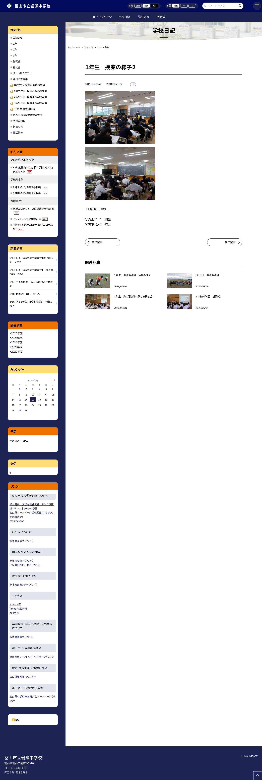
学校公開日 (19, 120)
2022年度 (17, 351)
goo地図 (14, 612)
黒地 (154, 6)
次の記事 (230, 242)
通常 (138, 6)
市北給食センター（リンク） (24, 584)
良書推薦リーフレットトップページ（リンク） (32, 656)
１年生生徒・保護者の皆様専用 (28, 91)
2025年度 (17, 338)
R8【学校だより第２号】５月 (30, 187)
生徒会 (16, 61)
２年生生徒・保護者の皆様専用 (28, 97)
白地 (146, 6)
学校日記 (124, 17)
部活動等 (18, 132)
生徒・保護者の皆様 (22, 108)
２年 (15, 49)
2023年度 (17, 347)
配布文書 (143, 17)
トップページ (104, 17)
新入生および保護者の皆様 (27, 114)
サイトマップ (251, 756)
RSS (17, 720)
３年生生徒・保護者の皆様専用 (28, 103)
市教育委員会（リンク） (22, 540)
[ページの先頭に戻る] (257, 775)
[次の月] (54, 379)
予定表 (161, 17)
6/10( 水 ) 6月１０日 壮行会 (25, 294)
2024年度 (17, 342)
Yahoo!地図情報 (18, 608)
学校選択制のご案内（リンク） (25, 564)
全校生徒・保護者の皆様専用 (27, 85)
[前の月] (10, 379)
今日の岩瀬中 (20, 79)
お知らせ (17, 37)
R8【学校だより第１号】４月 (30, 193)
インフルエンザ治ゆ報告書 (30, 219)
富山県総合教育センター (23, 676)
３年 (15, 55)
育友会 (16, 67)
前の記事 (97, 242)
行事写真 (18, 126)
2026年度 (17, 333)
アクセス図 (15, 604)
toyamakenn (17, 521)
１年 (15, 43)
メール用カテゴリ (22, 73)
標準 (176, 6)
